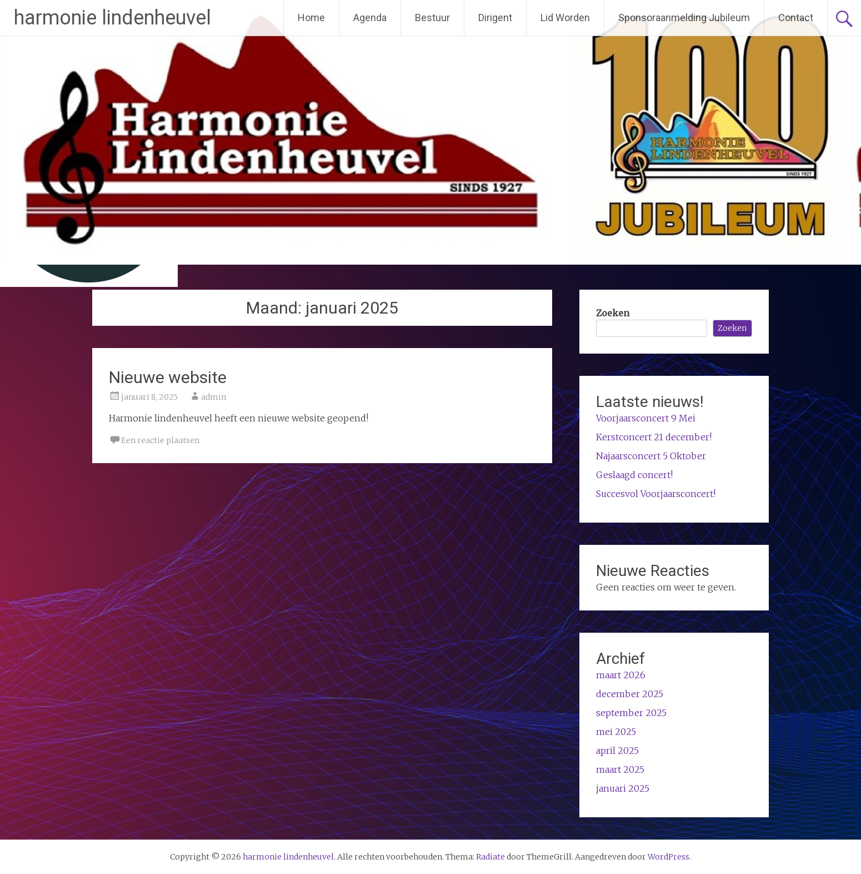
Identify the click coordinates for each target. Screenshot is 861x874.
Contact (795, 17)
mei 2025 (616, 731)
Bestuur (432, 17)
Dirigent (495, 17)
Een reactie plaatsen (160, 440)
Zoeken (612, 313)
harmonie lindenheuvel (112, 17)
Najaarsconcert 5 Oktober (651, 455)
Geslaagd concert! (634, 474)
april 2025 (617, 750)
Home (311, 17)
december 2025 (629, 693)
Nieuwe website (168, 377)
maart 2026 (620, 675)
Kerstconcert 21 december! (654, 437)
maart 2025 (620, 769)
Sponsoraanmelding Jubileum (684, 17)
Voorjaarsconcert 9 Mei (645, 418)
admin (213, 397)
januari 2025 (622, 788)
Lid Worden (565, 17)
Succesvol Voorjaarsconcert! (655, 493)
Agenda (370, 17)
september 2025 (631, 712)
